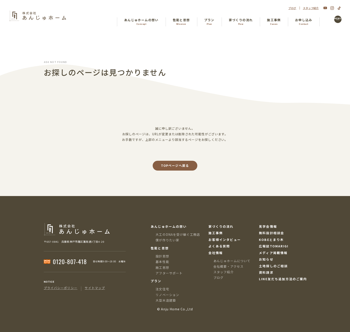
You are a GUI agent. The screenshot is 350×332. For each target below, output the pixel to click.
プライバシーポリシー (60, 288)
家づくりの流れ (221, 226)
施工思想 (162, 267)
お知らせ (266, 259)
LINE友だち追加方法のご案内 (283, 279)
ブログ (292, 8)
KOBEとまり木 (271, 239)
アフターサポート (169, 273)
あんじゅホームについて (231, 261)
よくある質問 (219, 246)
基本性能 (162, 261)
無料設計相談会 (271, 233)
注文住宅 (162, 289)
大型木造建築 (166, 300)
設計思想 (162, 256)
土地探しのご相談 (273, 266)
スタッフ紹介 (311, 8)
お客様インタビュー (224, 239)
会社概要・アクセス (228, 266)
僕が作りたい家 (167, 240)
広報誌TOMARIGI (273, 246)
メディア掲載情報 (273, 253)
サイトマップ (95, 288)
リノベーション (167, 294)
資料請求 (266, 272)
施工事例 (215, 233)
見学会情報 (268, 226)
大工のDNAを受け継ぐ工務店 (178, 234)
